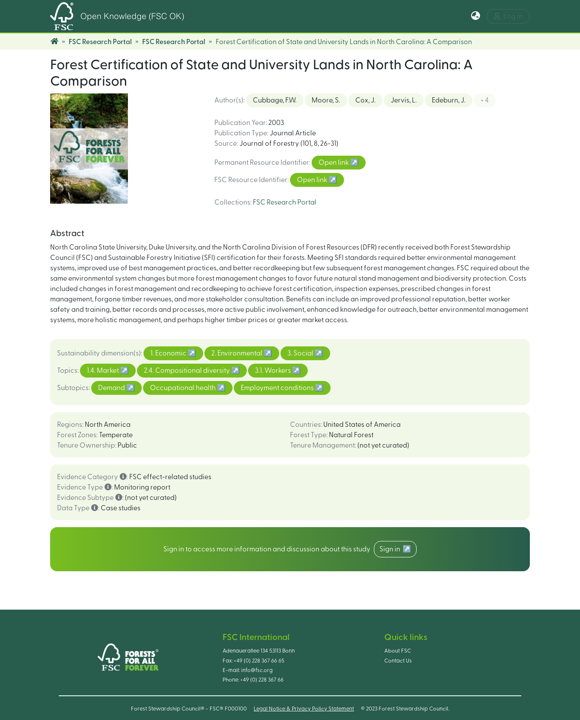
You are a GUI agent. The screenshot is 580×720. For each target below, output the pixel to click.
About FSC (397, 650)
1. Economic (169, 353)
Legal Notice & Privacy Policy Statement (304, 708)
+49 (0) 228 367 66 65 (259, 660)
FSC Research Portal (100, 41)
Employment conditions (278, 387)
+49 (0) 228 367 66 (262, 679)
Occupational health (183, 387)
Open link (334, 162)
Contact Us (398, 660)
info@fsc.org (257, 670)
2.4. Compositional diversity (187, 370)
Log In (508, 16)
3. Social (301, 353)
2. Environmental (237, 353)
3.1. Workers (273, 370)
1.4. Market (103, 370)
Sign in (391, 549)
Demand (112, 387)
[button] (475, 16)
